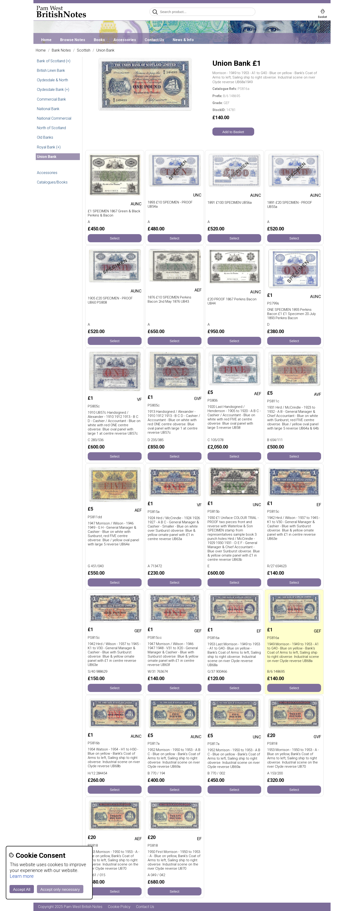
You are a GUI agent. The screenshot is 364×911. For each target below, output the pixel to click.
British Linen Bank (51, 70)
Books (99, 40)
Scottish (83, 50)
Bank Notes (61, 50)
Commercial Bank (51, 99)
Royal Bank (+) (49, 147)
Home (46, 40)
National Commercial (54, 118)
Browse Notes (72, 40)
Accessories (125, 40)
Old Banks (45, 137)
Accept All (21, 889)
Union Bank (105, 50)
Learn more (22, 876)
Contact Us (154, 40)
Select (115, 238)
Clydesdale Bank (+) (53, 89)
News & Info (183, 40)
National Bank (48, 109)
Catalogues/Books (52, 182)
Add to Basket (233, 132)
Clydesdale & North (52, 80)
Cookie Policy (119, 906)
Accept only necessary (60, 889)
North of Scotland (51, 128)
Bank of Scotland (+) (53, 61)
